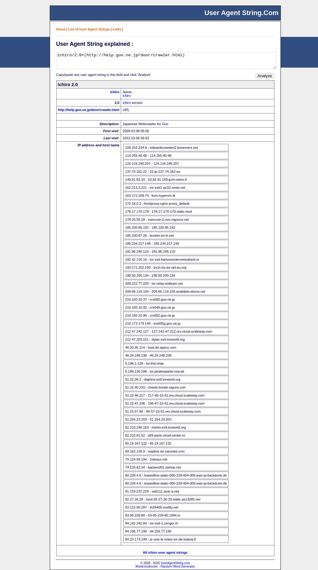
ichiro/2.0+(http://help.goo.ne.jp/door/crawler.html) (166, 60)
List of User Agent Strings (89, 29)
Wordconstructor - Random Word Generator (165, 566)
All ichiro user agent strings (165, 552)
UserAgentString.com (175, 563)
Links (116, 29)
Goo (165, 124)
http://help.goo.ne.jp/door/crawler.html (89, 110)
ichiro (114, 92)
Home (61, 29)
